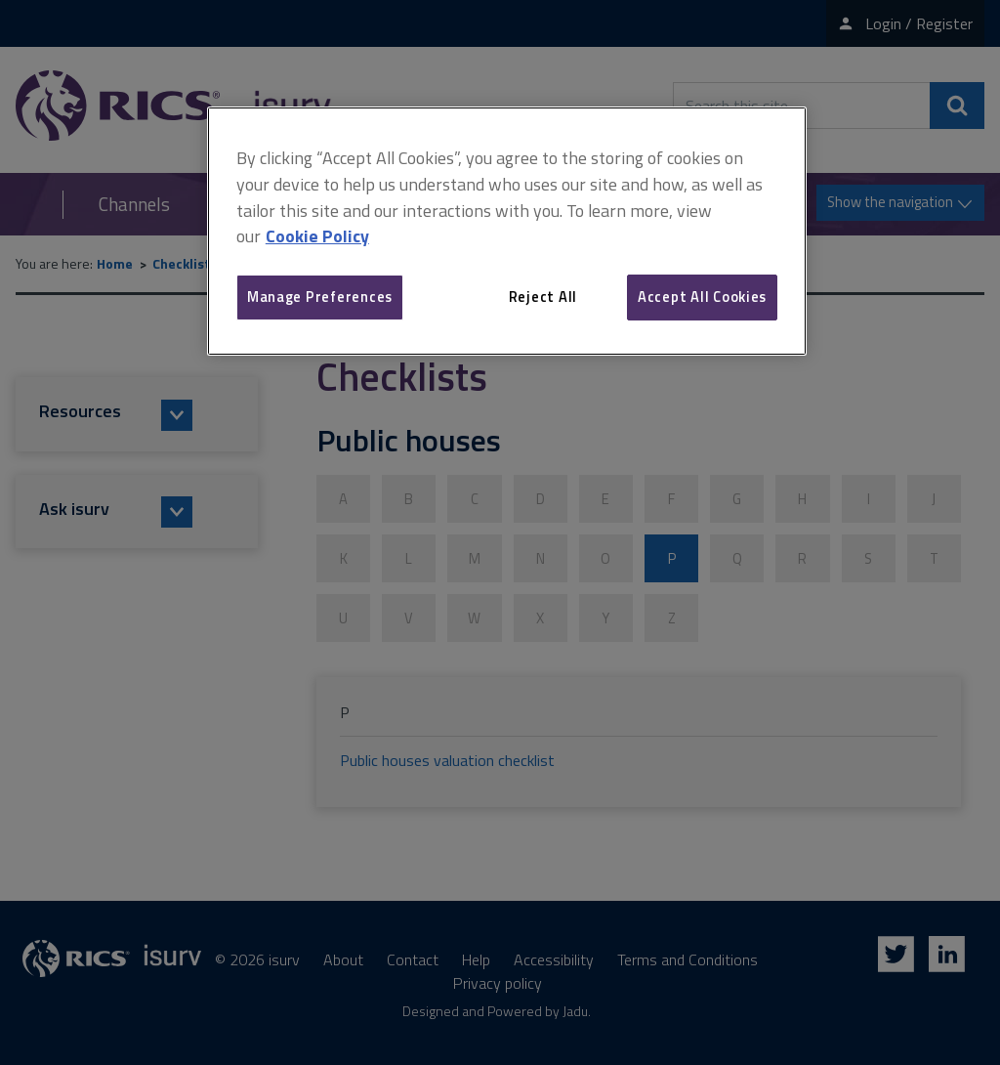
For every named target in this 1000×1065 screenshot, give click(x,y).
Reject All (543, 296)
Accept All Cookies (702, 296)
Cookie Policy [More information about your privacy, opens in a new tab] (317, 236)
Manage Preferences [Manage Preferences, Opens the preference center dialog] (320, 296)
